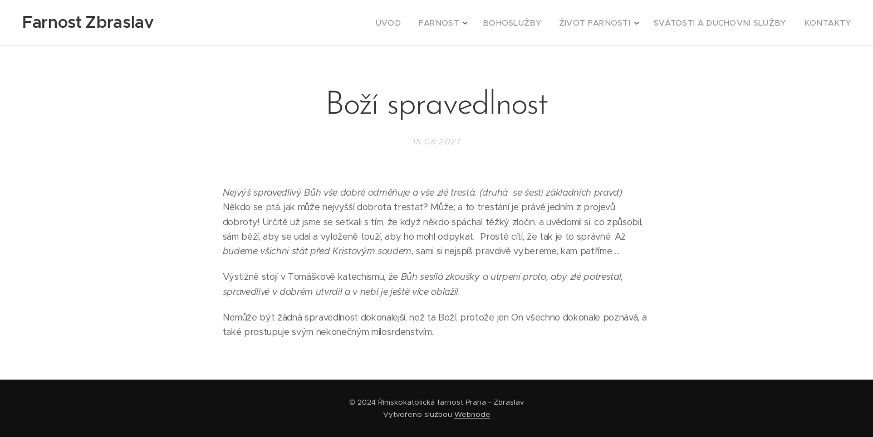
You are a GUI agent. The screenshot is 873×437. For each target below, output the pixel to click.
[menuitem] (425, 23)
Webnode (472, 414)
